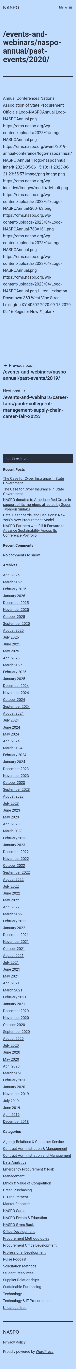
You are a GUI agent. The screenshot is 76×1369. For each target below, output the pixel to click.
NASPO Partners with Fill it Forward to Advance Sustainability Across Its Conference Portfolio (33, 530)
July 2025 (11, 637)
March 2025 (12, 665)
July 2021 (11, 962)
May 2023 (11, 817)
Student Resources (18, 1273)
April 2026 (11, 575)
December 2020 (16, 1011)
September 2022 (16, 872)
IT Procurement (15, 1197)
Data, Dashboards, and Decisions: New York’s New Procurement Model (34, 517)
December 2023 (16, 769)
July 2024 (11, 720)
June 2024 (11, 727)
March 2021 (12, 990)
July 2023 (11, 803)
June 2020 (11, 1052)
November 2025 (16, 609)
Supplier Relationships (21, 1280)
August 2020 (13, 1038)
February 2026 (14, 589)
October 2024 (14, 699)
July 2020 (11, 1045)
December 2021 (16, 935)
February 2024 (14, 755)
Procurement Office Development (30, 1245)
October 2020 (14, 1025)
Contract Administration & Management (35, 1148)
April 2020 (11, 1066)
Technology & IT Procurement (27, 1301)
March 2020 (12, 1073)
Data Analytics (14, 1162)
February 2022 (14, 921)
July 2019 (11, 1101)
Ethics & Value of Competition (27, 1183)
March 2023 (12, 831)
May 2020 (11, 1059)
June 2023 (11, 810)
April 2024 (11, 741)
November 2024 (16, 693)
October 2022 (14, 865)
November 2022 (16, 858)
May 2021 (11, 976)
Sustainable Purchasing (22, 1287)
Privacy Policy (14, 1342)
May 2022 (11, 900)
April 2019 (11, 1114)
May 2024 (11, 734)
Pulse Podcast (14, 1259)
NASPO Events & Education (25, 1218)
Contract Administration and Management (37, 1155)
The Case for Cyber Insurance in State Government (33, 480)
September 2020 (16, 1031)
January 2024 (14, 762)
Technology (12, 1294)
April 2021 (11, 983)
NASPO (11, 8)
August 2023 (13, 796)
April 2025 (11, 658)
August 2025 (13, 630)
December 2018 (16, 1121)
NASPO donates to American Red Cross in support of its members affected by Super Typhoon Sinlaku (37, 504)
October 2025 (14, 616)
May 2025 (11, 651)
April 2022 (11, 907)
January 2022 (14, 928)
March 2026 (12, 582)
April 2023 (11, 824)
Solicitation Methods (19, 1266)
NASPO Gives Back (18, 1225)
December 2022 (16, 852)
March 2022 (12, 914)
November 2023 (16, 776)
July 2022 (11, 886)
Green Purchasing (17, 1190)
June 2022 (11, 893)
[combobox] (38, 458)
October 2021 (14, 949)
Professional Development (24, 1252)
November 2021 (16, 941)
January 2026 (14, 596)
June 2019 (11, 1108)
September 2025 (16, 623)
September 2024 (16, 706)
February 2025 (14, 672)
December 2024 (16, 685)
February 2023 (14, 838)
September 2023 (16, 789)
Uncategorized (15, 1307)
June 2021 (11, 969)
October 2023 (14, 782)
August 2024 (13, 713)
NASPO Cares (14, 1211)
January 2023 (14, 845)
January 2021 (14, 1004)
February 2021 (14, 997)
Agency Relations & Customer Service (33, 1142)
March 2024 (12, 748)
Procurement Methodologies (26, 1238)
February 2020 (14, 1080)
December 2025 (16, 603)
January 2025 (14, 679)
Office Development (19, 1231)
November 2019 (16, 1094)
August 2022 (13, 879)
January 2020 (14, 1087)
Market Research (16, 1204)
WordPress (45, 1351)
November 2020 (16, 1018)
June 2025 (11, 644)
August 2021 (13, 955)
